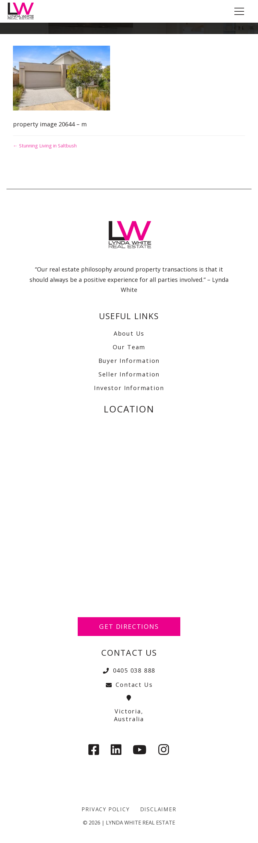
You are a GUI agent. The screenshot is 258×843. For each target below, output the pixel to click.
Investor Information (129, 388)
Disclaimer (158, 809)
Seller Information (129, 374)
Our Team (129, 347)
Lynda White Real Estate (140, 822)
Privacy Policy (105, 809)
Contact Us (128, 684)
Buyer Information (129, 360)
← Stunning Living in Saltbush (45, 145)
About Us (129, 333)
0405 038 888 (129, 670)
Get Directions (129, 626)
